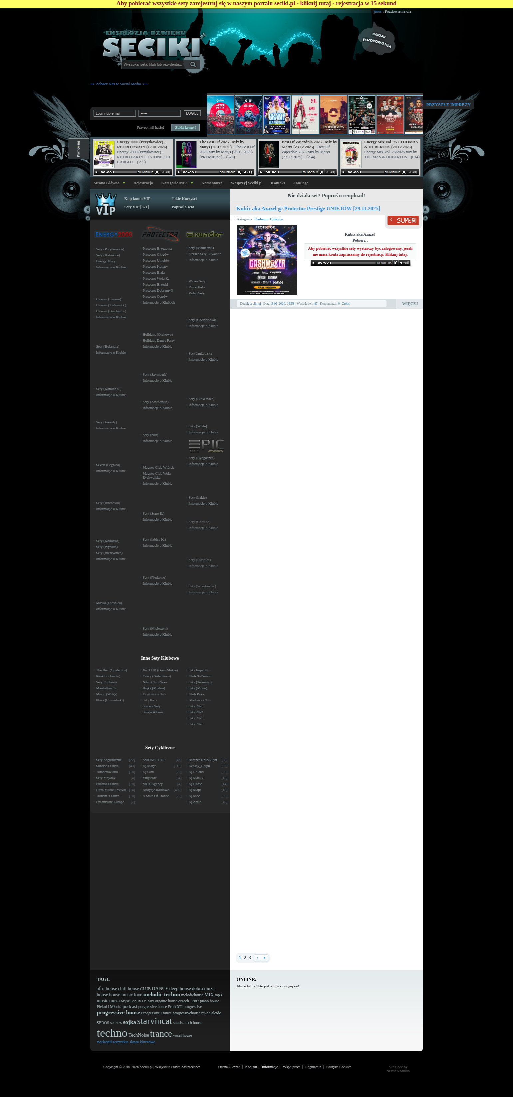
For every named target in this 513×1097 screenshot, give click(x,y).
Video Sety (197, 293)
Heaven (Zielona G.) (111, 305)
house (102, 994)
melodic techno (161, 994)
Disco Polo (197, 287)
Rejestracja (143, 183)
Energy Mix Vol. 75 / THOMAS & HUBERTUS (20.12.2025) (391, 144)
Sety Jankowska (200, 353)
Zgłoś (346, 303)
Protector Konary (155, 266)
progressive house (118, 1012)
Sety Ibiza (150, 700)
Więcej (410, 303)
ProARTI (175, 1006)
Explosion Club (154, 694)
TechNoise (138, 1035)
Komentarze (211, 183)
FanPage (300, 183)
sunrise (178, 1022)
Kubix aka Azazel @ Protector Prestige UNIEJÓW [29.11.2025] (309, 208)
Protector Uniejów (268, 219)
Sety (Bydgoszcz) (202, 458)
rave (204, 1013)
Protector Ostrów (155, 296)
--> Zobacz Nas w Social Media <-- (118, 84)
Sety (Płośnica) (200, 560)
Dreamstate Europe (115, 802)
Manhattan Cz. (107, 688)
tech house (193, 1022)
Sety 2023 (196, 706)
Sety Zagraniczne (115, 760)
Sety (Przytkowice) (110, 249)
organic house (166, 1001)
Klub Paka (196, 694)
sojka (129, 1022)
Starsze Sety (152, 706)
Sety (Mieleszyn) (155, 628)
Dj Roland (208, 772)
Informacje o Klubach (159, 302)
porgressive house (152, 1006)
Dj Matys (162, 766)
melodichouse (192, 995)
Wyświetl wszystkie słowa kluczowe (126, 1042)
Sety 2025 (196, 718)
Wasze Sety (197, 281)
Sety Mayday (115, 778)
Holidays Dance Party (159, 340)
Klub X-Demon (200, 676)
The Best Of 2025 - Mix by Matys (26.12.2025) (221, 144)
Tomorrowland (115, 772)
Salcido (215, 1013)
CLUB (145, 988)
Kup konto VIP (137, 198)
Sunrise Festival (115, 766)
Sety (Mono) (198, 688)
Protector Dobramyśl (158, 290)
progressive (193, 1006)
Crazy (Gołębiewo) (157, 676)
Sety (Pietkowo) (154, 577)
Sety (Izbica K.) (154, 539)
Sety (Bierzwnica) (109, 553)
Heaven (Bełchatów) (111, 311)
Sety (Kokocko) (108, 541)
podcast (130, 1006)
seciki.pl (255, 303)
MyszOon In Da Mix (137, 1001)
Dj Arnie (208, 802)
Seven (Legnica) (108, 465)
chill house (128, 988)
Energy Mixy (106, 261)
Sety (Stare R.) (153, 513)
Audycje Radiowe (162, 790)
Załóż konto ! (185, 127)
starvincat (154, 1021)
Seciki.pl (146, 1067)
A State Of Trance (162, 796)
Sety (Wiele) (198, 426)
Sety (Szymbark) (155, 374)
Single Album (153, 712)
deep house (180, 988)
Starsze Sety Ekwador (205, 254)
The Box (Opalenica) (111, 670)
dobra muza (203, 988)
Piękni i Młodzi (109, 1006)
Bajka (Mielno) (154, 688)
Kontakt (278, 183)
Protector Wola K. (156, 278)
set (112, 1022)
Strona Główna (106, 183)
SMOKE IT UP (162, 760)
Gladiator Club (200, 700)
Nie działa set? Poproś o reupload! (326, 195)
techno (112, 1032)
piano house (209, 1001)
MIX (209, 994)
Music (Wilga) (107, 694)
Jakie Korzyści (184, 198)
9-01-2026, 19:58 (282, 303)
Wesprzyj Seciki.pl (246, 183)
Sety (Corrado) (200, 522)
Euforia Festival (115, 784)
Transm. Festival (115, 796)
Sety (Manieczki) (201, 248)
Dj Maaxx (208, 778)
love (138, 994)
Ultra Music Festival (115, 790)
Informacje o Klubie (111, 267)
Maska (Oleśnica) (109, 603)
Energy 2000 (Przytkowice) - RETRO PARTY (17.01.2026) (142, 144)
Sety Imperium (200, 670)
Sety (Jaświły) (106, 422)
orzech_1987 (188, 1001)
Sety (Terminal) (200, 682)
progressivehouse (186, 1013)
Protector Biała (154, 272)
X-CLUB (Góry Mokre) (160, 670)
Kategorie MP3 (174, 183)
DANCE (160, 988)
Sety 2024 (196, 712)
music (103, 1000)
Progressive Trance (156, 1013)
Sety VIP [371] (137, 207)
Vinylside (162, 778)
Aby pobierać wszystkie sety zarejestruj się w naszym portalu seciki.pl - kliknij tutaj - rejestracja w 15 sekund (256, 3)
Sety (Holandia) (108, 346)
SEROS (103, 1022)
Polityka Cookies (338, 1067)
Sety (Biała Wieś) (202, 399)
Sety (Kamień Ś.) (109, 389)
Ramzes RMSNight (208, 760)
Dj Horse (208, 784)
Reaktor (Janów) (108, 676)
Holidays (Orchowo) (158, 334)
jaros (389, 11)
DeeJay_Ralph (208, 766)
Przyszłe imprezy (448, 104)
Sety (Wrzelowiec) (202, 586)
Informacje (270, 1067)
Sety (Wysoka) (107, 547)
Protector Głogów (156, 254)
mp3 (218, 995)
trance (161, 1034)
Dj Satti (162, 772)
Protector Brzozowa (157, 248)
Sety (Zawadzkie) (156, 402)
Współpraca (292, 1067)
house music (121, 994)
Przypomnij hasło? (150, 127)
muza (114, 1000)
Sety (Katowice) (108, 255)
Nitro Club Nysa (155, 682)
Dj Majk (208, 790)
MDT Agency (162, 784)
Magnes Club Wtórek (158, 467)
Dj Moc (208, 796)
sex (119, 1022)
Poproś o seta (183, 207)
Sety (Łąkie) (198, 497)
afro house (107, 988)
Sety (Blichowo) (108, 503)
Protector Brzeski (155, 284)
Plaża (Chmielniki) (110, 700)
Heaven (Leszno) (108, 299)
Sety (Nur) (150, 435)
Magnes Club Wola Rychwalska (157, 475)
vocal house (182, 1035)
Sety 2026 (196, 724)
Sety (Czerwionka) (202, 320)
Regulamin (313, 1067)
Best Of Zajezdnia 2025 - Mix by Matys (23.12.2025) (309, 144)
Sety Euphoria (106, 682)
